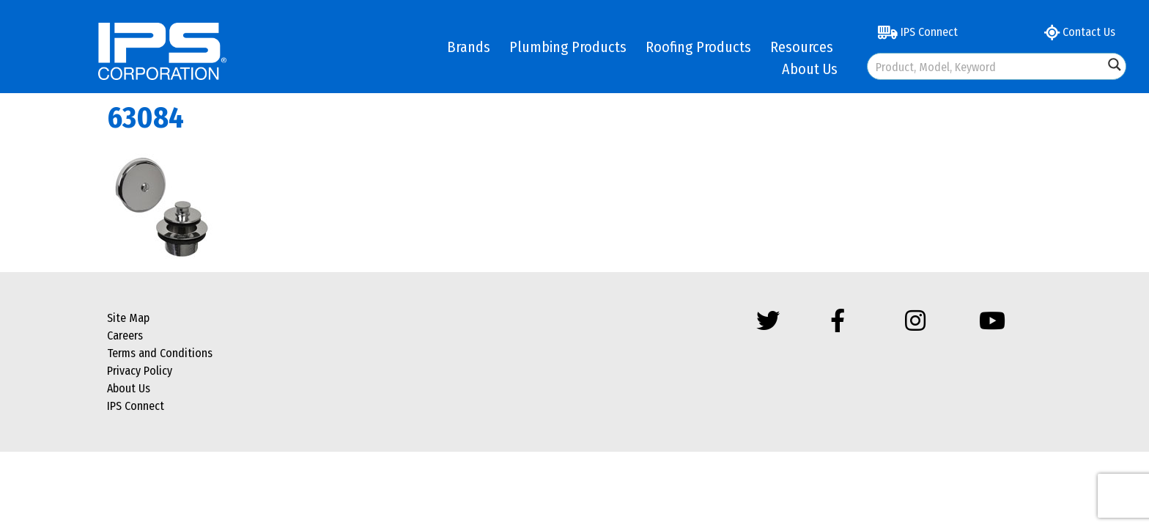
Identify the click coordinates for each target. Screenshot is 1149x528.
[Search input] (986, 66)
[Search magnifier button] (1115, 65)
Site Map (128, 318)
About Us (810, 69)
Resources (801, 47)
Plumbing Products (568, 47)
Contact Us (1079, 32)
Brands (468, 47)
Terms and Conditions (160, 353)
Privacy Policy (139, 371)
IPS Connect (918, 32)
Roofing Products (698, 47)
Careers (125, 335)
